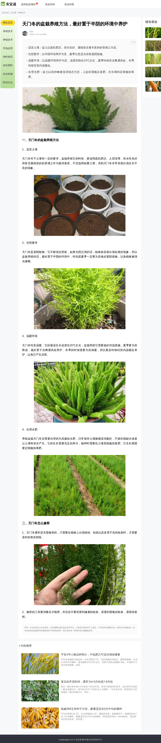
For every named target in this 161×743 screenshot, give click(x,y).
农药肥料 (8, 65)
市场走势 (8, 48)
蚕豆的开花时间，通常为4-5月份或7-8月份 (87, 681)
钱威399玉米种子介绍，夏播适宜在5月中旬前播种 (91, 708)
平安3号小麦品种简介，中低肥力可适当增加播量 (90, 654)
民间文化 (8, 82)
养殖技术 (8, 31)
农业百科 (50, 4)
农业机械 (8, 74)
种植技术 (21, 13)
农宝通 (13, 13)
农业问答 (69, 4)
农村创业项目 (28, 4)
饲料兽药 (8, 57)
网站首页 (8, 22)
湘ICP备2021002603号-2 (92, 740)
